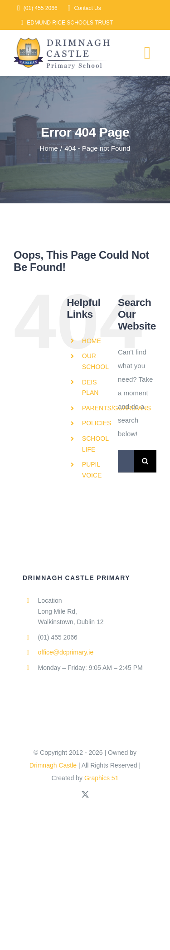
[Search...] (126, 461)
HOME (91, 341)
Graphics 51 (101, 778)
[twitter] (85, 794)
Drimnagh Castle (53, 765)
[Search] (145, 461)
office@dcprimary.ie (66, 652)
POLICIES (97, 423)
